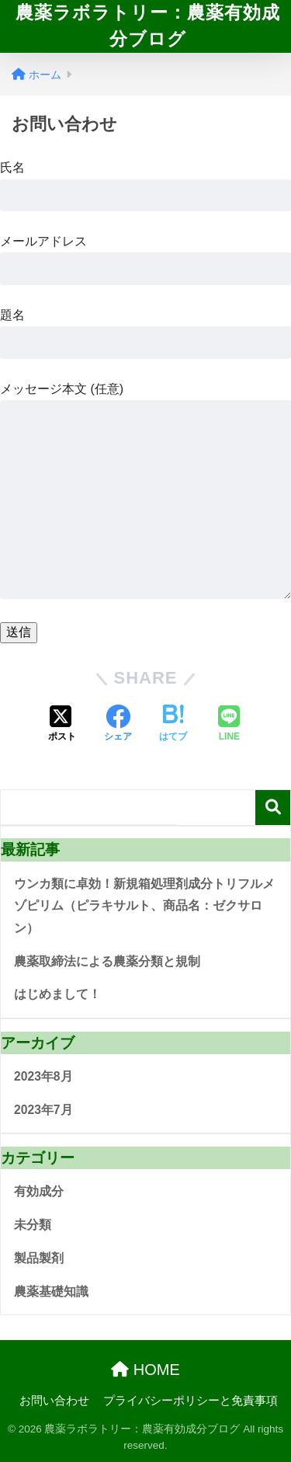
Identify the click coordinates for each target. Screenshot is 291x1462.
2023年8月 (43, 1076)
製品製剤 (39, 1258)
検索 (272, 807)
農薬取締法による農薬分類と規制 (107, 961)
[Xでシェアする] (62, 725)
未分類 (32, 1224)
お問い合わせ (54, 1400)
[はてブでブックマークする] (173, 725)
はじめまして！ (57, 994)
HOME (145, 1369)
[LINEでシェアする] (229, 725)
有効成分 (39, 1191)
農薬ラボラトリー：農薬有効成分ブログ (148, 26)
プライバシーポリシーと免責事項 (190, 1400)
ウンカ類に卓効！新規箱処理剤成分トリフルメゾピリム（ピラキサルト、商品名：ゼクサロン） (144, 906)
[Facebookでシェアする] (118, 725)
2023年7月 (43, 1109)
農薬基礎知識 (51, 1291)
